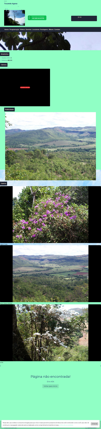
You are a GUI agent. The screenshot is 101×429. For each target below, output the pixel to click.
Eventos (28, 29)
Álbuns (51, 29)
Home (6, 29)
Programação (14, 29)
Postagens (44, 29)
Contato (57, 29)
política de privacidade (66, 425)
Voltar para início (50, 386)
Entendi (94, 424)
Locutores (35, 29)
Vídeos (22, 29)
